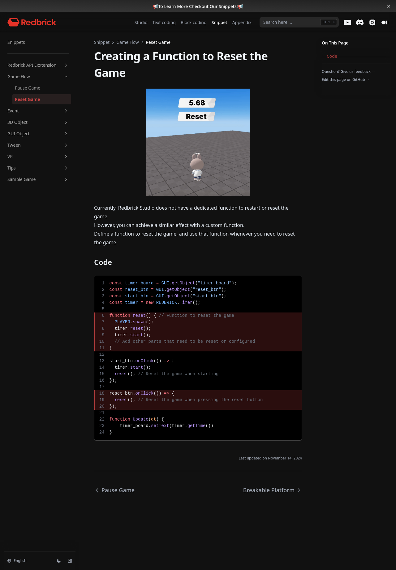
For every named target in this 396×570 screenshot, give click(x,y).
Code (332, 56)
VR (38, 156)
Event (38, 111)
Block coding (194, 22)
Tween (38, 145)
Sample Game (38, 179)
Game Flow (38, 76)
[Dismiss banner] (389, 6)
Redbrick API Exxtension (38, 65)
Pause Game (27, 88)
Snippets (16, 42)
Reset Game (27, 99)
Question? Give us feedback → (348, 71)
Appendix (242, 22)
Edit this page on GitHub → (346, 79)
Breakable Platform (272, 490)
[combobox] (299, 22)
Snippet (219, 22)
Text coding (164, 22)
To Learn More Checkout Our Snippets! (198, 6)
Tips (38, 168)
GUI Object (38, 133)
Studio (141, 22)
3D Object (38, 122)
